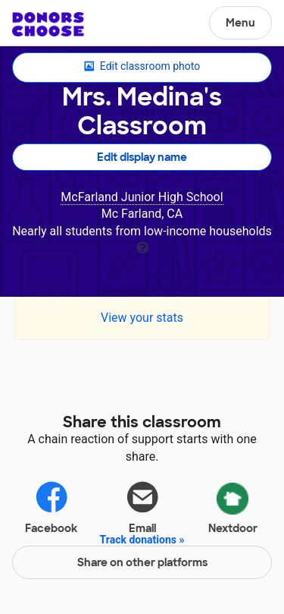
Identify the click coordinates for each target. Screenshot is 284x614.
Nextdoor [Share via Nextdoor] (232, 505)
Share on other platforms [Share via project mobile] (142, 562)
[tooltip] (142, 246)
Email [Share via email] (142, 507)
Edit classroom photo (142, 67)
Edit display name (142, 157)
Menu (240, 23)
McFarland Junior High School (142, 197)
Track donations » (142, 540)
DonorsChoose (48, 24)
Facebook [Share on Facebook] (51, 507)
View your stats (142, 317)
